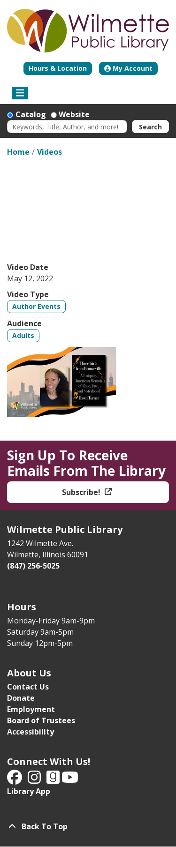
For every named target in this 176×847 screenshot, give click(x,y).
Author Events (36, 306)
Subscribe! (82, 492)
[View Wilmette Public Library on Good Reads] (53, 780)
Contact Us (28, 687)
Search (150, 126)
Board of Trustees (41, 720)
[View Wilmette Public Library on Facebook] (15, 780)
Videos (49, 152)
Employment (31, 709)
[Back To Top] (88, 826)
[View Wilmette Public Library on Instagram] (35, 780)
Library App (28, 791)
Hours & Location (58, 68)
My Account (128, 68)
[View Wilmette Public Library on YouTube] (69, 780)
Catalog (30, 114)
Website (74, 114)
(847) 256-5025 (33, 566)
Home (18, 152)
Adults (23, 335)
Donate (21, 698)
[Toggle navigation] (20, 93)
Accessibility (30, 732)
